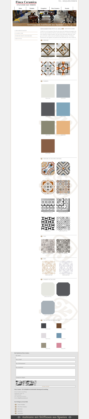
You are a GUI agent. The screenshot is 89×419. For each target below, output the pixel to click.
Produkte (32, 8)
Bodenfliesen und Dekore (23, 36)
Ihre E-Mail (19, 359)
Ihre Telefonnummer (20, 363)
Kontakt (67, 8)
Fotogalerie (44, 8)
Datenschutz (20, 413)
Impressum (20, 411)
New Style (18, 38)
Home (20, 8)
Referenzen (20, 409)
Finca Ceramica (55, 8)
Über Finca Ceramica (22, 406)
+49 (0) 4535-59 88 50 (69, 1)
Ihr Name (18, 355)
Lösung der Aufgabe (20, 377)
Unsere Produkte (21, 404)
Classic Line (19, 33)
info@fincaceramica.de (23, 398)
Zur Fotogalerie (70, 28)
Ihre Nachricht (19, 367)
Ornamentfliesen (21, 30)
